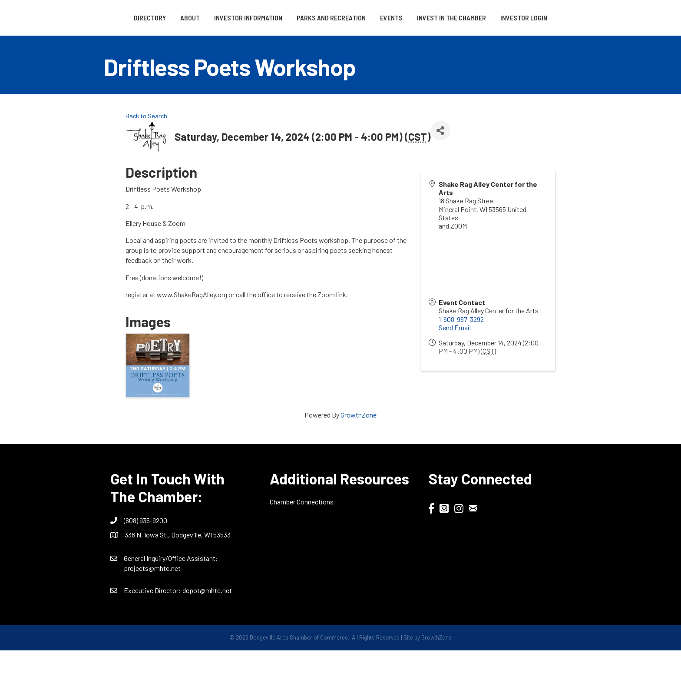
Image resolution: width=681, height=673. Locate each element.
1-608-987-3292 (461, 342)
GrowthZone (358, 437)
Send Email (455, 350)
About (160, 17)
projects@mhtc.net (152, 591)
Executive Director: (153, 613)
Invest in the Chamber (543, 17)
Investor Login (340, 40)
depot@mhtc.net (207, 613)
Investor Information (218, 17)
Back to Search (146, 139)
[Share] (440, 153)
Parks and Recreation (301, 17)
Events (483, 17)
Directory (120, 17)
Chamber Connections (302, 524)
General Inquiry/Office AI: (171, 581)
